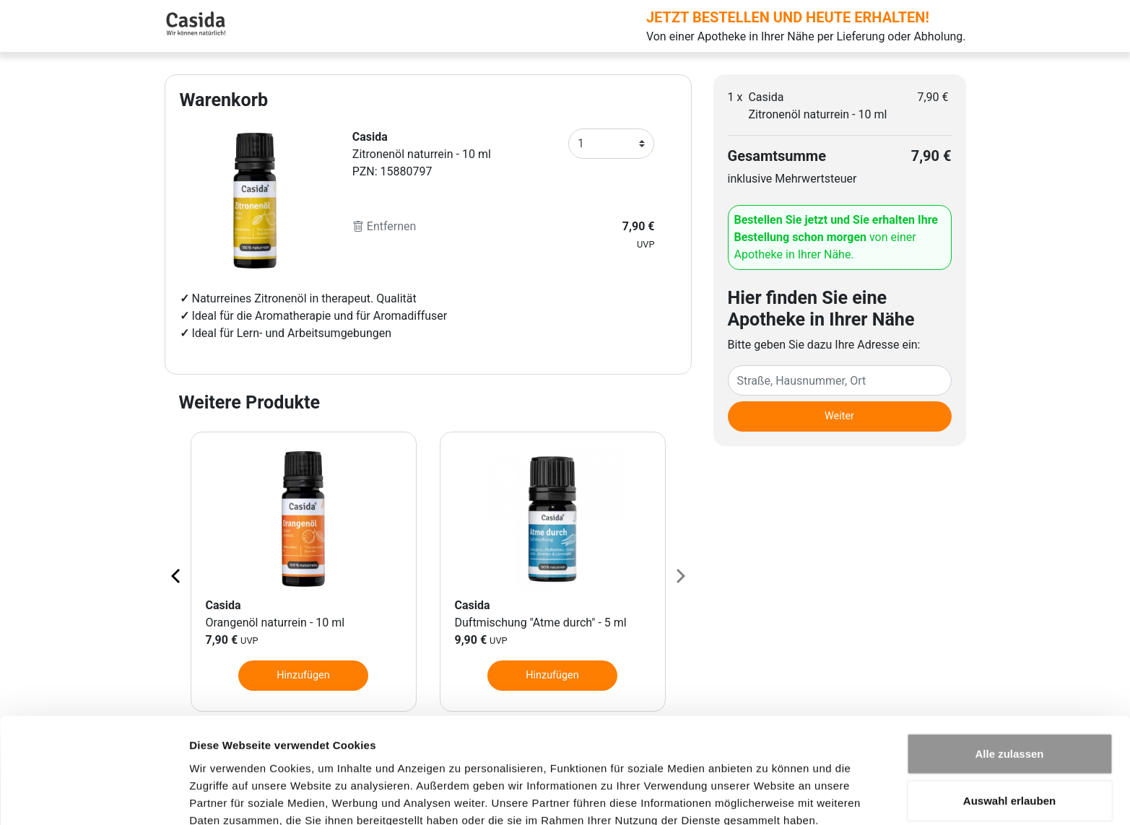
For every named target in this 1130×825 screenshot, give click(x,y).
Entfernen (384, 226)
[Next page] (679, 575)
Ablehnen (1009, 778)
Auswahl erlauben (1009, 731)
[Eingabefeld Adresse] (840, 380)
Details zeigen (767, 796)
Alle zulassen (1009, 683)
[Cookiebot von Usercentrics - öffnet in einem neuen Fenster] (93, 797)
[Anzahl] (611, 143)
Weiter (839, 416)
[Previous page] (177, 575)
